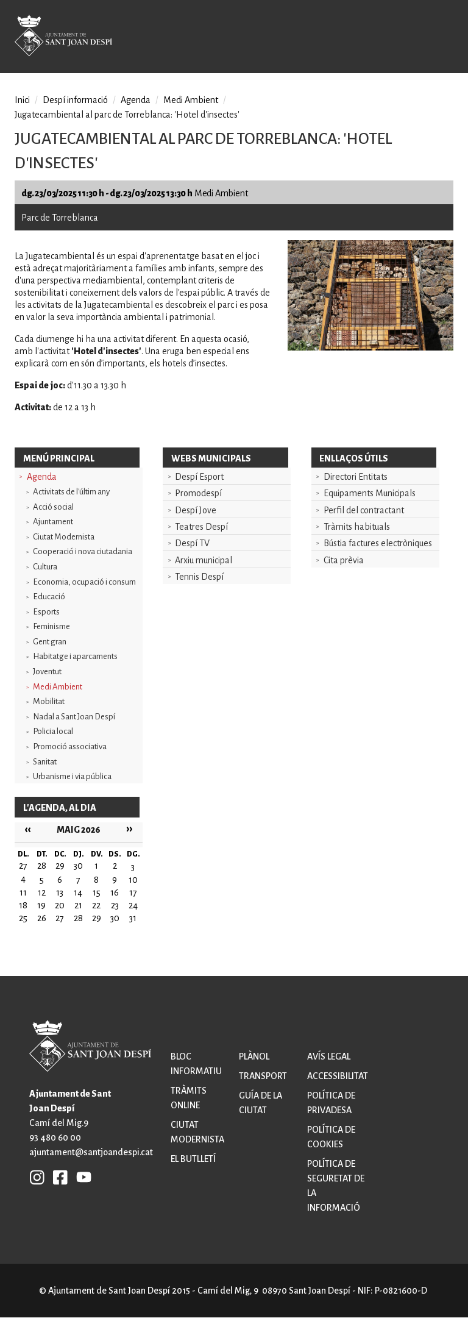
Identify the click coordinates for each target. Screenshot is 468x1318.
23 (115, 905)
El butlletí (193, 1159)
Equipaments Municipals (370, 493)
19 (41, 905)
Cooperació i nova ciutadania (82, 551)
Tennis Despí (199, 577)
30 (114, 918)
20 (60, 905)
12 (42, 892)
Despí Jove (195, 510)
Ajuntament (53, 521)
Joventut (47, 671)
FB (57, 1176)
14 (78, 892)
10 (133, 880)
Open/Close (439, 38)
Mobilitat (49, 701)
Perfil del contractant (364, 510)
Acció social (53, 506)
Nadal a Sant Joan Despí (74, 716)
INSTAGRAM (37, 1176)
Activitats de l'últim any (71, 491)
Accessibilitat (337, 1076)
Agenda (42, 477)
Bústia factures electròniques (378, 543)
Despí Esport (199, 477)
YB (81, 1176)
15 (97, 892)
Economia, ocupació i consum (84, 581)
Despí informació (75, 100)
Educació (49, 596)
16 (114, 892)
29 (96, 918)
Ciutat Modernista (63, 536)
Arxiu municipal (203, 560)
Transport (263, 1076)
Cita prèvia (344, 560)
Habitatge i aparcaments (75, 656)
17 (133, 892)
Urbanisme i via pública (72, 776)
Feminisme (51, 626)
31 (132, 918)
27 (59, 918)
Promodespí (198, 493)
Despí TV (192, 543)
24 (133, 905)
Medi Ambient (57, 686)
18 (23, 905)
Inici (22, 100)
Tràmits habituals (357, 527)
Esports (46, 611)
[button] (370, 347)
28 (78, 918)
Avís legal (328, 1056)
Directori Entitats (356, 477)
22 (96, 905)
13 (59, 892)
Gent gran (49, 641)
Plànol (254, 1056)
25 (23, 918)
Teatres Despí (201, 527)
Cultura (45, 566)
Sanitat (45, 761)
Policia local (53, 731)
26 (41, 918)
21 (78, 905)
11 (23, 892)
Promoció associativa (70, 746)
